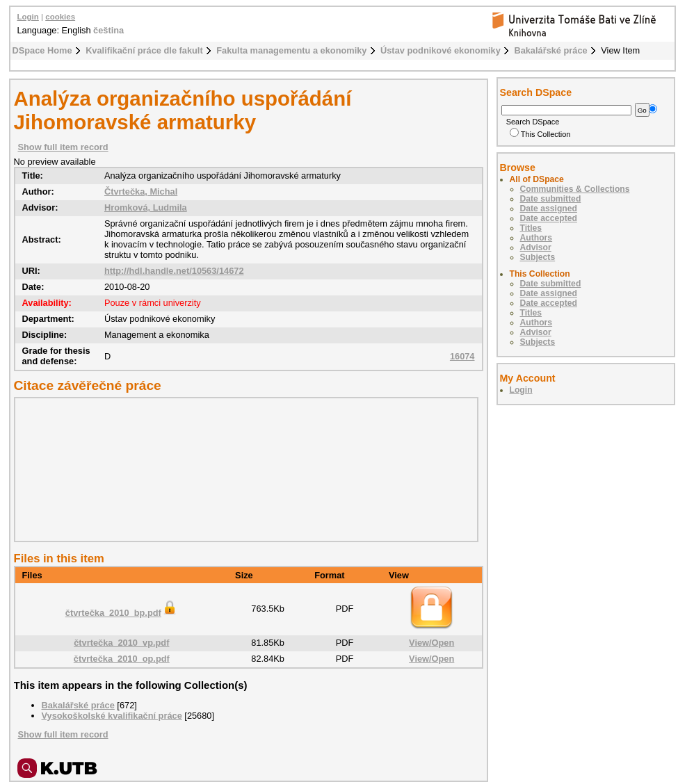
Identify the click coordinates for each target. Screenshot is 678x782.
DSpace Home (42, 50)
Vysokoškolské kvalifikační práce (112, 715)
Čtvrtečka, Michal (140, 191)
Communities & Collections (575, 189)
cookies (60, 17)
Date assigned (548, 208)
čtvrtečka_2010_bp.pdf (121, 613)
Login (28, 17)
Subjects (538, 257)
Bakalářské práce (550, 50)
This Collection (540, 134)
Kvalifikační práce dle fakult (144, 50)
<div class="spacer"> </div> (243, 469)
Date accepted (548, 218)
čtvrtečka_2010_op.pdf (122, 658)
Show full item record (63, 147)
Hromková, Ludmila (145, 207)
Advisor (535, 247)
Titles (531, 228)
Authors (536, 238)
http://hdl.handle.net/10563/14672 (174, 271)
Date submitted (550, 199)
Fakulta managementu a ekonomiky (291, 50)
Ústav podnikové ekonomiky (440, 50)
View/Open (431, 642)
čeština (108, 30)
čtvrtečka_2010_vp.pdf (121, 642)
